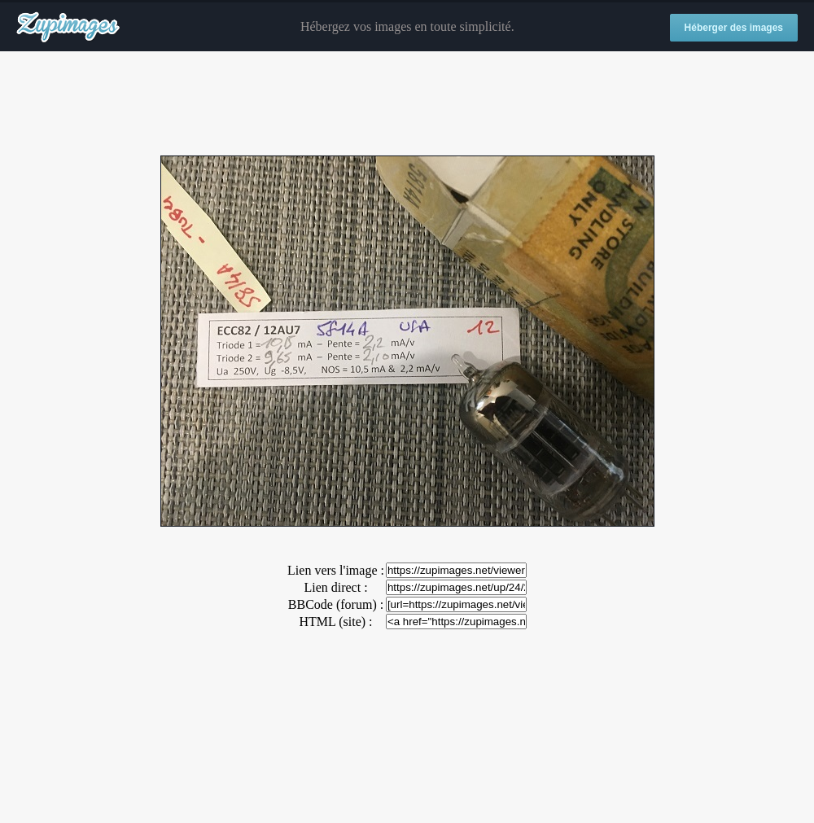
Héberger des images (734, 27)
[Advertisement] (407, 104)
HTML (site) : (335, 621)
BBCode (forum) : (335, 604)
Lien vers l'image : (335, 570)
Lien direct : (335, 587)
